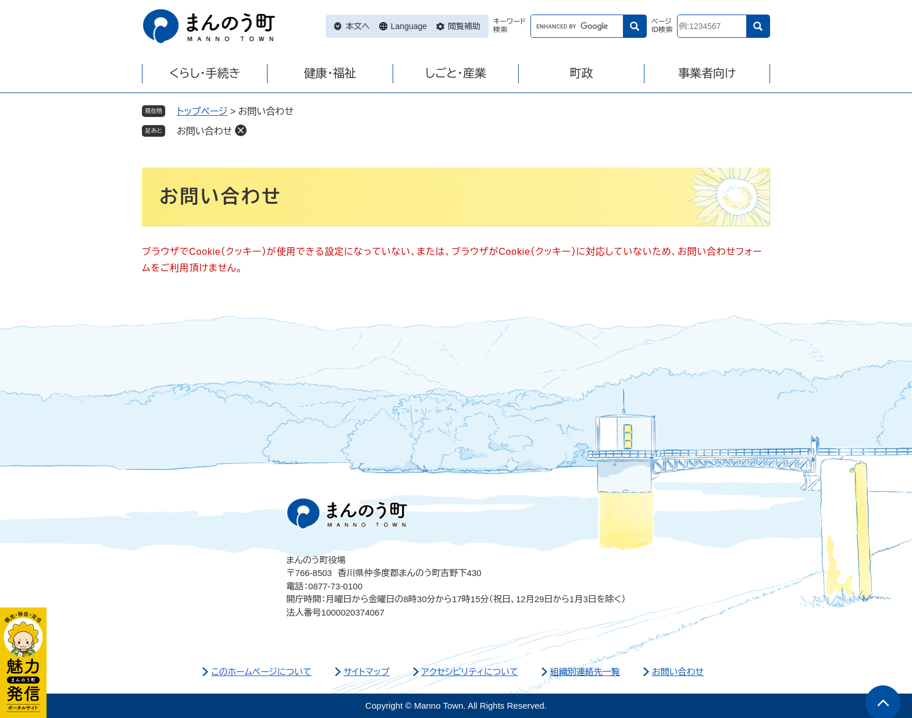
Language (409, 26)
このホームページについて (261, 672)
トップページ (202, 111)
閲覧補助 (464, 26)
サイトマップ (367, 672)
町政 (581, 73)
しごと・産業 (455, 73)
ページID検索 (661, 26)
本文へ (357, 26)
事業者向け (707, 73)
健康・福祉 (330, 73)
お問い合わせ (204, 131)
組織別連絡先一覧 (585, 672)
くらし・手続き (204, 73)
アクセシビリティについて (470, 672)
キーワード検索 (509, 26)
